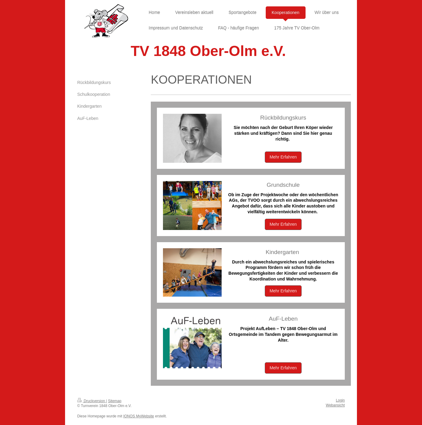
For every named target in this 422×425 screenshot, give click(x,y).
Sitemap (114, 401)
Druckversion (91, 401)
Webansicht (335, 405)
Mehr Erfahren (283, 157)
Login (340, 400)
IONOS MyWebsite (138, 416)
